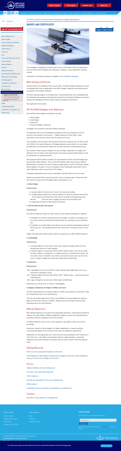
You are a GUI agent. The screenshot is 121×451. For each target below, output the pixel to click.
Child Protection (6, 48)
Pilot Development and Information (12, 92)
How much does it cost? (11, 424)
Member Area (87, 5)
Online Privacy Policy (21, 438)
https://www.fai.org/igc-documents (58, 138)
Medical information (7, 70)
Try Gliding (71, 5)
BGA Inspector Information (9, 77)
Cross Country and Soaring (11, 97)
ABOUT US (103, 5)
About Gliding (54, 5)
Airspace (4, 67)
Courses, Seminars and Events (10, 42)
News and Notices (7, 64)
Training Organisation (8, 106)
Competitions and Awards (9, 83)
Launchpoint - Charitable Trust (11, 109)
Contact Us (32, 419)
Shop (64, 13)
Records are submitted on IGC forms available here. (45, 380)
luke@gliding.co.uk (65, 180)
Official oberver (32, 384)
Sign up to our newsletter (12, 29)
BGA (28, 19)
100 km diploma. (32, 376)
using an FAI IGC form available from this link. (43, 358)
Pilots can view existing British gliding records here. (45, 352)
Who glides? (8, 421)
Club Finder (24, 13)
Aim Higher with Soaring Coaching (10, 99)
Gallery (70, 13)
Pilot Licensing (6, 89)
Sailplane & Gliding (35, 13)
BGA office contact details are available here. (42, 398)
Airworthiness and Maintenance (11, 73)
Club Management (7, 80)
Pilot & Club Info (35, 19)
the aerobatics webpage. (69, 76)
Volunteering (5, 112)
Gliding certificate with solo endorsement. (41, 368)
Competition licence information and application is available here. (49, 388)
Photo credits (6, 440)
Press (31, 416)
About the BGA (6, 39)
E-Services (5, 52)
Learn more (67, 445)
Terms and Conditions (8, 438)
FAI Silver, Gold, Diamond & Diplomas (40, 372)
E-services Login (100, 13)
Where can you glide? (11, 419)
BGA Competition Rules (74, 228)
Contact (77, 13)
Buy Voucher (57, 13)
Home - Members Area (8, 36)
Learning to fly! (6, 86)
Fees (3, 55)
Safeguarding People (8, 45)
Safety (3, 103)
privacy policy (105, 426)
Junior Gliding (47, 13)
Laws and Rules (6, 61)
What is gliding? (9, 416)
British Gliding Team (87, 13)
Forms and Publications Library (11, 58)
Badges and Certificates (10, 95)
